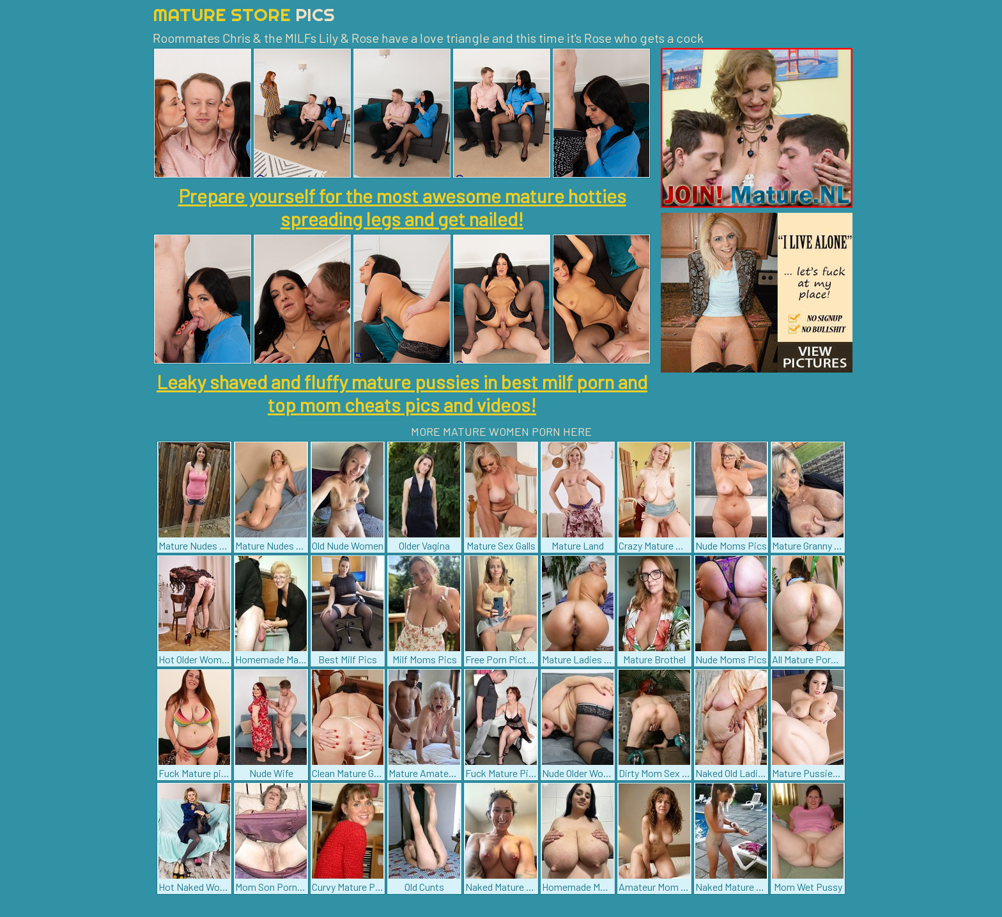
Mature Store (244, 14)
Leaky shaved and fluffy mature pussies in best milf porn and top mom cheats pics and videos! (402, 393)
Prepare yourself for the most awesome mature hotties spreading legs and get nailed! (402, 207)
